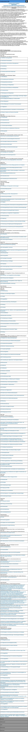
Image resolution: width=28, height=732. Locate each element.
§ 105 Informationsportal (4, 579)
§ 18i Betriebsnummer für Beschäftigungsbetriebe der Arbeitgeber (12, 164)
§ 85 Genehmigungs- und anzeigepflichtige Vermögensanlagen (12, 493)
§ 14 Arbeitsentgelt (3, 117)
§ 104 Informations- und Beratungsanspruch (8, 577)
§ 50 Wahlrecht (3, 365)
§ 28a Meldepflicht (3, 234)
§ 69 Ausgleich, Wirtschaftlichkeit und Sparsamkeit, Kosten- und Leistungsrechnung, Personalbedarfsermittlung (12, 423)
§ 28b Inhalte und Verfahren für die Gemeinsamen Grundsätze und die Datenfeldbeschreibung (13, 237)
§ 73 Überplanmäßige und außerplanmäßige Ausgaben (10, 449)
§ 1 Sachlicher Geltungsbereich (6, 57)
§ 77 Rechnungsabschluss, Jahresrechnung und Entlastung (11, 460)
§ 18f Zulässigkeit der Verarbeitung (6, 152)
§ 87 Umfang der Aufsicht (5, 501)
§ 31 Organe (2, 296)
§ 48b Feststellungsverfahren (5, 357)
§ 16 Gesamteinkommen (4, 122)
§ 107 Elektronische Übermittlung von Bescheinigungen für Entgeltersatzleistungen (11, 608)
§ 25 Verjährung (3, 218)
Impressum (2, 730)
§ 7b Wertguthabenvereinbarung (6, 82)
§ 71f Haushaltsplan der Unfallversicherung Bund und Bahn (11, 444)
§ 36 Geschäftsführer (4, 312)
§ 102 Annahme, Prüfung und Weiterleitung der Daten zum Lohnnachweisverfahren (11, 570)
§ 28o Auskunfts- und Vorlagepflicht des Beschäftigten (10, 275)
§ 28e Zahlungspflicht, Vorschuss (6, 247)
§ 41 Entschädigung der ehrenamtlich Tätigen (8, 329)
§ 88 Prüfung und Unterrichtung (6, 503)
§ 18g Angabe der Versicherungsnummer (7, 154)
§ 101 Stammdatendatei (4, 566)
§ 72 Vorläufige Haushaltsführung (6, 447)
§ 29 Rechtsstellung (4, 290)
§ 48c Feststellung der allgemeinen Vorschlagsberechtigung (11, 359)
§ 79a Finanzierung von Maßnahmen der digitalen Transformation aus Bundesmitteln (13, 472)
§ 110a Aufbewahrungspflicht (5, 629)
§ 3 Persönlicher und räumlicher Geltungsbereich (9, 63)
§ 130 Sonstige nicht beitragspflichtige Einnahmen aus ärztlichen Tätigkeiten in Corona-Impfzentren (12, 699)
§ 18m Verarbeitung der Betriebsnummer (7, 173)
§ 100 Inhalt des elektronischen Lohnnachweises (9, 563)
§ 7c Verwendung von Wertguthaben (7, 84)
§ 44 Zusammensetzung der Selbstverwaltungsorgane (10, 340)
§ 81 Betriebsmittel (3, 479)
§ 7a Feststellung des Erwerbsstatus (7, 79)
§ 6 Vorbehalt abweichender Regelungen (7, 71)
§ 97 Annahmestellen (4, 549)
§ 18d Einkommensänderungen (6, 144)
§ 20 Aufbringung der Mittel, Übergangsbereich (9, 193)
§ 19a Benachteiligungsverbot (5, 188)
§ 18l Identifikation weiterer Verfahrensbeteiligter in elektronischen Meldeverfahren (12, 171)
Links (1, 724)
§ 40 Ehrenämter (3, 326)
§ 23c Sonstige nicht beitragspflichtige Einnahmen (9, 210)
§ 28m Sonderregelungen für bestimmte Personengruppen (11, 266)
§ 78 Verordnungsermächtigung (6, 466)
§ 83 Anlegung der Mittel (4, 487)
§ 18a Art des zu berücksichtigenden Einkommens (9, 136)
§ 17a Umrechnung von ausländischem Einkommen (9, 128)
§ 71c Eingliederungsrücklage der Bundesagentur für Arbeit (11, 436)
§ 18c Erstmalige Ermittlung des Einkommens (8, 141)
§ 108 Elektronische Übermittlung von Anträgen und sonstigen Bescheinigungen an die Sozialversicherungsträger (11, 611)
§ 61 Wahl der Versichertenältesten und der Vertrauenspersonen (12, 395)
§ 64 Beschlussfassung (4, 403)
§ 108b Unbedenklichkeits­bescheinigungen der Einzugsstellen (11, 616)
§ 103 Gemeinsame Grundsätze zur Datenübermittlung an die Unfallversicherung (11, 573)
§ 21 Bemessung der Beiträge (5, 196)
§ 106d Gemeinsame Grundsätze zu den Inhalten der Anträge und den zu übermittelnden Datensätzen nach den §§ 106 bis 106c (13, 606)
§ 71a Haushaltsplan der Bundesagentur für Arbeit (9, 430)
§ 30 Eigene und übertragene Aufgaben (7, 293)
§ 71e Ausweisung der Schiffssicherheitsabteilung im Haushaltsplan (12, 441)
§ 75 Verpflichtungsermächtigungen (6, 455)
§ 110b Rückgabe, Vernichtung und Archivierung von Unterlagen (12, 632)
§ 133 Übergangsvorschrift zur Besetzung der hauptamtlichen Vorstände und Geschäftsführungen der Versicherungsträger (13, 707)
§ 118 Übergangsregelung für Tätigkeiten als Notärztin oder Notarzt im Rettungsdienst (13, 665)
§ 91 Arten (2, 517)
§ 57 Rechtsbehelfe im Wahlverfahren (7, 384)
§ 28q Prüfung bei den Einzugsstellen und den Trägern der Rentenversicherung (11, 281)
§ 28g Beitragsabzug (4, 252)
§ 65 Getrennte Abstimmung (5, 409)
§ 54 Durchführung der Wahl (5, 376)
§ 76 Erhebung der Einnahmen (6, 458)
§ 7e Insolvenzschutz (4, 90)
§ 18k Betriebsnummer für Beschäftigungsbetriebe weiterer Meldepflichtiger (11, 168)
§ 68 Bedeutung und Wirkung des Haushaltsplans (9, 419)
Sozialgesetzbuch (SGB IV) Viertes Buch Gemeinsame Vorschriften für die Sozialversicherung (14, 4)
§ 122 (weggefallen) (4, 675)
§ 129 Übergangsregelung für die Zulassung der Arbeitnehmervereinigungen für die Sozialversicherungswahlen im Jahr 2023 (13, 696)
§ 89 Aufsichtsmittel (3, 506)
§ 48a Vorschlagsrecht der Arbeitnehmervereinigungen (10, 354)
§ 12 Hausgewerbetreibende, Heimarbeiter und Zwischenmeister (12, 109)
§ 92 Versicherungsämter (5, 519)
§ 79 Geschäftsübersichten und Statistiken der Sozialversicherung (12, 469)
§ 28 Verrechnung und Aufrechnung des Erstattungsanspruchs (11, 226)
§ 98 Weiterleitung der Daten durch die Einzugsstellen (10, 552)
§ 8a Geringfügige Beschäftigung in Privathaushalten (10, 98)
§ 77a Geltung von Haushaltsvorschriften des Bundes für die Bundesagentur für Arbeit (11, 464)
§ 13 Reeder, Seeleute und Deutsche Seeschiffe (9, 112)
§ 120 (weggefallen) (4, 669)
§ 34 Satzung (2, 304)
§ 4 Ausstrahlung (3, 66)
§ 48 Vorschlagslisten (4, 351)
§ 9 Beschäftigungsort (4, 101)
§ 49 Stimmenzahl (3, 362)
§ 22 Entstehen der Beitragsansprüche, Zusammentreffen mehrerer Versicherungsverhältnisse (12, 200)
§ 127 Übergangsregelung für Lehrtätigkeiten (8, 689)
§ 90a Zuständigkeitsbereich (5, 512)
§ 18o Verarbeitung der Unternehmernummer (8, 178)
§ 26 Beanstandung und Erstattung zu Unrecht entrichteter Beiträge (12, 221)
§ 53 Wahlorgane (3, 373)
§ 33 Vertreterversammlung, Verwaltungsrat (8, 301)
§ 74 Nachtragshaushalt (4, 452)
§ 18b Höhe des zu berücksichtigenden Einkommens (10, 138)
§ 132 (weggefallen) (4, 703)
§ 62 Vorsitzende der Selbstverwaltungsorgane (9, 398)
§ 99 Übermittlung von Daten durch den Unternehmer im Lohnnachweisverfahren (10, 562)
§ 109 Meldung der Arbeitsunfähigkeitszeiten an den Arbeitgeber (12, 618)
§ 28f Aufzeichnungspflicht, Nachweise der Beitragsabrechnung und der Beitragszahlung (13, 250)
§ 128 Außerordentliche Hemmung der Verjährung (9, 692)
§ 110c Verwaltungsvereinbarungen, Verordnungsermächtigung (12, 634)
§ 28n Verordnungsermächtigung (6, 269)
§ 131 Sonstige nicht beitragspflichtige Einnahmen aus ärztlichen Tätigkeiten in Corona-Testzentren (12, 701)
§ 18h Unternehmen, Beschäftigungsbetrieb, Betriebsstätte (11, 159)
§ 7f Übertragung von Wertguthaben (7, 93)
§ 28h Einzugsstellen (4, 255)
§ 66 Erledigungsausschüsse (5, 411)
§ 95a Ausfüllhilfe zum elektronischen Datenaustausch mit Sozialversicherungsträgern (11, 536)
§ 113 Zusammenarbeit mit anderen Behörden (8, 645)
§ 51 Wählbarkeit (3, 368)
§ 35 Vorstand (2, 307)
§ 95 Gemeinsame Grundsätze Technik (7, 532)
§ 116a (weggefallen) (4, 658)
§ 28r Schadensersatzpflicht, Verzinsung (7, 283)
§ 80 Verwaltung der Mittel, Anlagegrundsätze (8, 476)
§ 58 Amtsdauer (3, 387)
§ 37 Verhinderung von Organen (6, 318)
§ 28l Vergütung (3, 263)
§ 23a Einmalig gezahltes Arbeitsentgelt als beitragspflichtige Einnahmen (13, 204)
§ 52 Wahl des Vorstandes (5, 370)
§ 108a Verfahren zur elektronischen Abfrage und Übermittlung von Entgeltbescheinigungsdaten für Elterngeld (12, 614)
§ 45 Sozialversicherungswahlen (6, 343)
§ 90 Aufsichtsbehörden (4, 509)
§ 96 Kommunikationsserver (5, 546)
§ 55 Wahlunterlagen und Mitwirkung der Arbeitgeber (10, 379)
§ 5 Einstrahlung (3, 68)
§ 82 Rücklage (3, 482)
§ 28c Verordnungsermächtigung (6, 239)
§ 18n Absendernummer (4, 175)
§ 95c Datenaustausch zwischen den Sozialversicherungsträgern (12, 540)
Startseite (2, 719)
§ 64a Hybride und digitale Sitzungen (7, 406)
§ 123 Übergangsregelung (5, 677)
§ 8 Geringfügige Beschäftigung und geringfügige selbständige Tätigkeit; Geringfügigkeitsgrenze (13, 96)
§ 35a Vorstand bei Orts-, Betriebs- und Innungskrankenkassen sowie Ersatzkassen (13, 310)
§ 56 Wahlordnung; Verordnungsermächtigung (8, 381)
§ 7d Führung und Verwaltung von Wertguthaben (9, 87)
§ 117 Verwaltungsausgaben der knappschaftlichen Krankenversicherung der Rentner (13, 662)
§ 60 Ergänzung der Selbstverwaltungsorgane (8, 392)
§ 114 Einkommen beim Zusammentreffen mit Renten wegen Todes (12, 650)
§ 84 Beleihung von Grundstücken (6, 490)
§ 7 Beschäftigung (3, 76)
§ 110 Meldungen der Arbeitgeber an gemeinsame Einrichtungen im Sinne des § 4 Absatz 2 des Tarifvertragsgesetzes (14, 625)
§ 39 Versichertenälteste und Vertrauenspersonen (9, 323)
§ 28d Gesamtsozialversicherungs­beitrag (7, 244)
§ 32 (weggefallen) (3, 299)
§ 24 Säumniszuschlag (4, 215)
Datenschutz (2, 727)
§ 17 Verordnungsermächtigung (6, 125)
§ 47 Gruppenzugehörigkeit (5, 348)
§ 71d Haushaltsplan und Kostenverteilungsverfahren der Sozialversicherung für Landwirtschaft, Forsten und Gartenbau (11, 439)
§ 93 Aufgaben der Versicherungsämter (7, 522)
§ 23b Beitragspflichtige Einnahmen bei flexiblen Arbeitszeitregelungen (13, 207)
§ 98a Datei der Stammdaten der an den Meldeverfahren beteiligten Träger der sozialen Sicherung (12, 556)
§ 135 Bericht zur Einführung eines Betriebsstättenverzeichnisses (12, 712)
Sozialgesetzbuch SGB (4, 1)
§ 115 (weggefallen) (4, 653)
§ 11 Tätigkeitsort (3, 106)
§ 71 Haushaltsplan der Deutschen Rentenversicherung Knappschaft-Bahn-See (13, 428)
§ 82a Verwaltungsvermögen (5, 485)
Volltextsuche (2, 721)
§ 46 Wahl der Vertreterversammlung (7, 346)
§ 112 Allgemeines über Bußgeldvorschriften (8, 642)
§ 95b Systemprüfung (4, 538)
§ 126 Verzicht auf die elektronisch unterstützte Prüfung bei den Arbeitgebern (12, 687)
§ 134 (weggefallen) (4, 709)
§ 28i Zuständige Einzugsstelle (6, 258)
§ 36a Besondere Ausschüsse (5, 315)
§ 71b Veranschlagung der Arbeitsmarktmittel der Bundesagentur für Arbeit (12, 434)
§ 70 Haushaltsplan (3, 425)
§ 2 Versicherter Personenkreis (6, 60)
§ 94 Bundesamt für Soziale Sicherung (7, 525)
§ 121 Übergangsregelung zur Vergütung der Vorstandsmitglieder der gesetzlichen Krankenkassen (13, 673)
